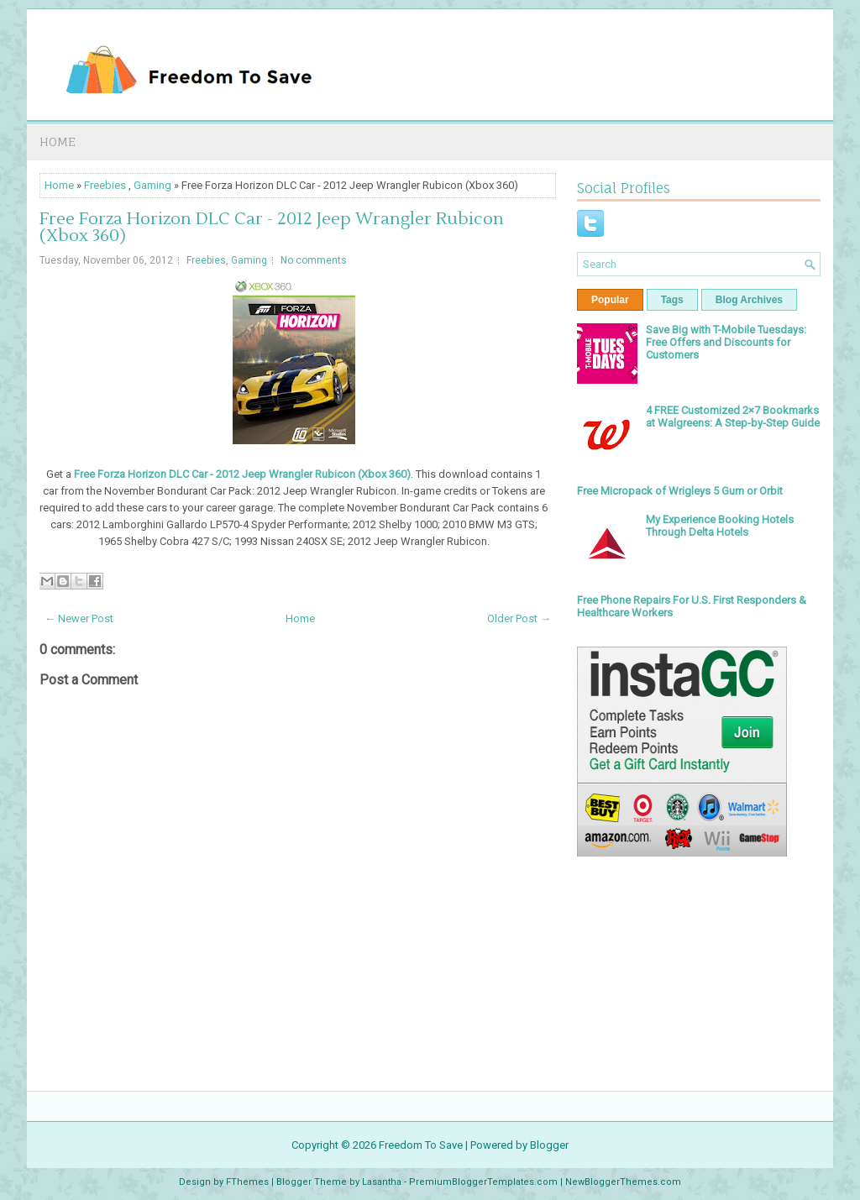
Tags (672, 300)
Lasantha (381, 1181)
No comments (314, 260)
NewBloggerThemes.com (623, 1181)
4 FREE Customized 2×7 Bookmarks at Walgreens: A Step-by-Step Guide (733, 416)
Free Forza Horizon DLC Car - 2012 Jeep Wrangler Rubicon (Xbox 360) (271, 227)
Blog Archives (749, 300)
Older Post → (519, 618)
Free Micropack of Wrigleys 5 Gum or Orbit (680, 491)
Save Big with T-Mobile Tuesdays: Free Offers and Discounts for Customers (726, 342)
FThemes (247, 1181)
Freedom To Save (421, 1145)
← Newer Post (79, 618)
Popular (610, 300)
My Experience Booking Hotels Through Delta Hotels (720, 525)
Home (57, 141)
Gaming (152, 185)
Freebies (105, 185)
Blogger (549, 1145)
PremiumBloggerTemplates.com (483, 1181)
